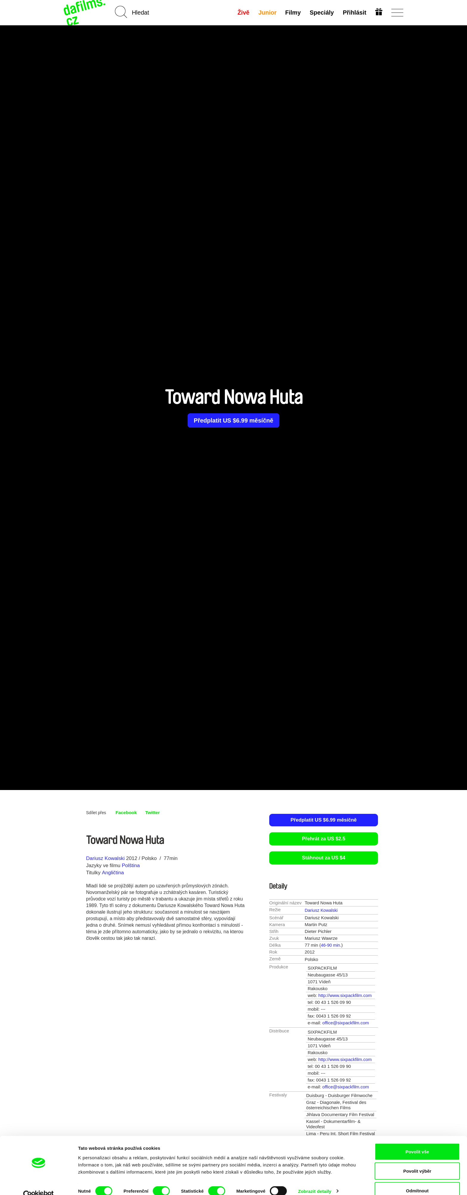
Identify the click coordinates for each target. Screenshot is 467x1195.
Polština (131, 865)
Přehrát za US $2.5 (323, 839)
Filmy (293, 12)
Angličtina (113, 872)
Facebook (127, 812)
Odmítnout (417, 1179)
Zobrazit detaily (314, 1179)
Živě (243, 12)
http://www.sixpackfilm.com (345, 995)
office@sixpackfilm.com (345, 1023)
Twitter (153, 812)
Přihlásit (354, 12)
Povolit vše (417, 1140)
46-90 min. (331, 945)
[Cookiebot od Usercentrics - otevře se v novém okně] (39, 1183)
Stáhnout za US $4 (323, 858)
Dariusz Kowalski (105, 858)
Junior (267, 12)
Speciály (321, 12)
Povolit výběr (417, 1159)
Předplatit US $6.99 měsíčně (233, 420)
